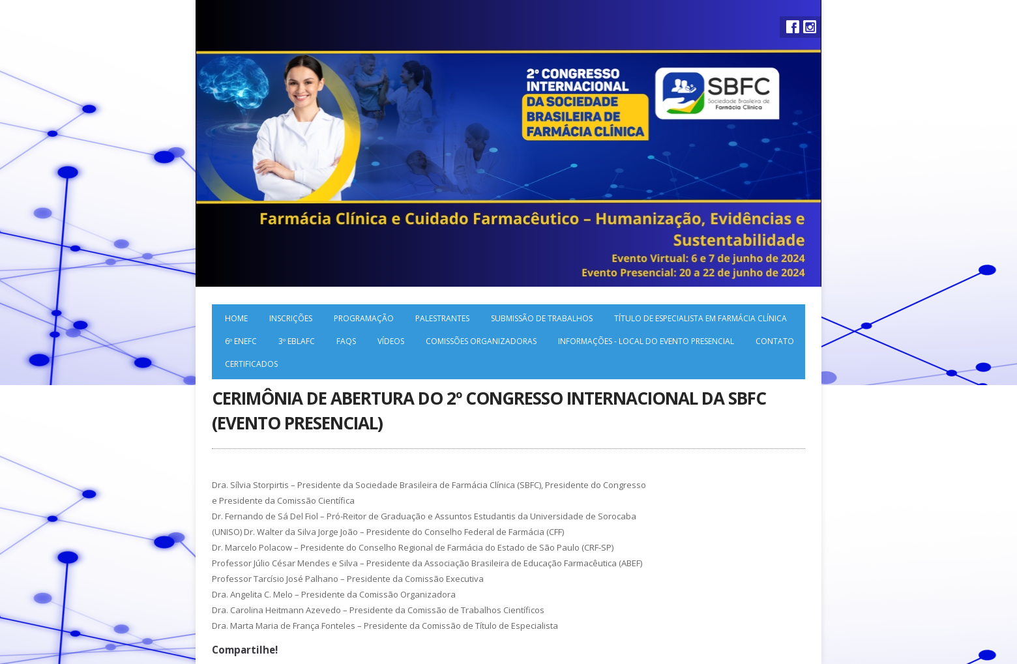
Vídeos (390, 341)
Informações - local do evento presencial (646, 341)
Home (236, 318)
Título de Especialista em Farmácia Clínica (700, 318)
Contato (775, 341)
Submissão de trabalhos (542, 318)
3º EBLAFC (296, 341)
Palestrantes (442, 318)
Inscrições (290, 318)
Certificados (251, 363)
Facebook (793, 27)
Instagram (810, 27)
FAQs (346, 341)
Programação (364, 318)
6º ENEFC (241, 341)
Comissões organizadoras (481, 341)
